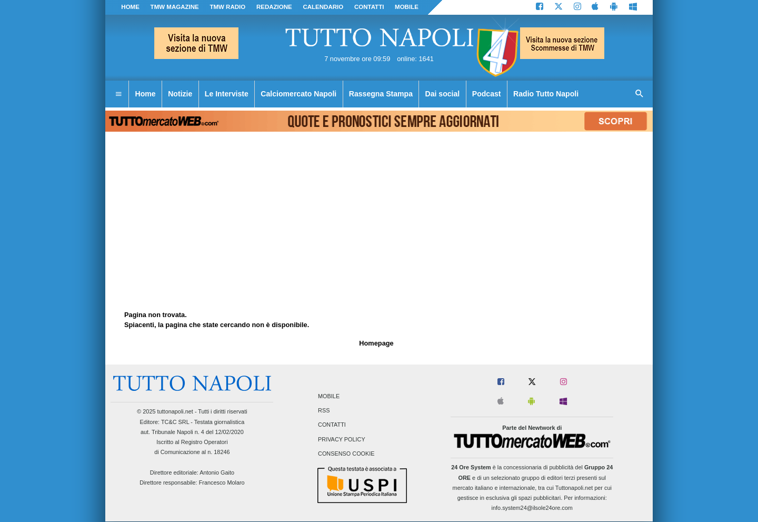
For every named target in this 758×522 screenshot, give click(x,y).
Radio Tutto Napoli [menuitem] (546, 94)
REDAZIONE (274, 7)
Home (130, 7)
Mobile (329, 396)
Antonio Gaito (217, 472)
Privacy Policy (341, 439)
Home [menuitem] (145, 94)
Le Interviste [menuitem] (226, 94)
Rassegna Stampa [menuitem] (381, 94)
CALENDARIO (323, 7)
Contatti (332, 425)
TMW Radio (227, 7)
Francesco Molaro (222, 482)
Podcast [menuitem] (486, 94)
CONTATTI (369, 7)
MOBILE (406, 7)
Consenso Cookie (346, 453)
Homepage (376, 343)
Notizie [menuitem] (180, 94)
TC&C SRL (175, 422)
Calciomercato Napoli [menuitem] (298, 94)
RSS (324, 411)
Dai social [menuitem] (442, 94)
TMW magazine (175, 7)
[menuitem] (118, 94)
